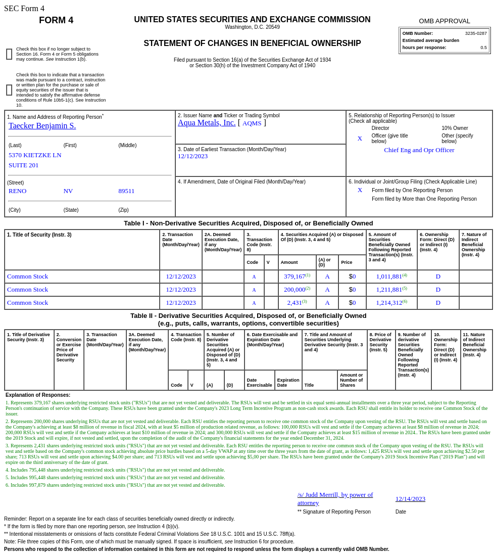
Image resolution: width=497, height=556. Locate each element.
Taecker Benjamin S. (42, 125)
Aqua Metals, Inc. (207, 122)
